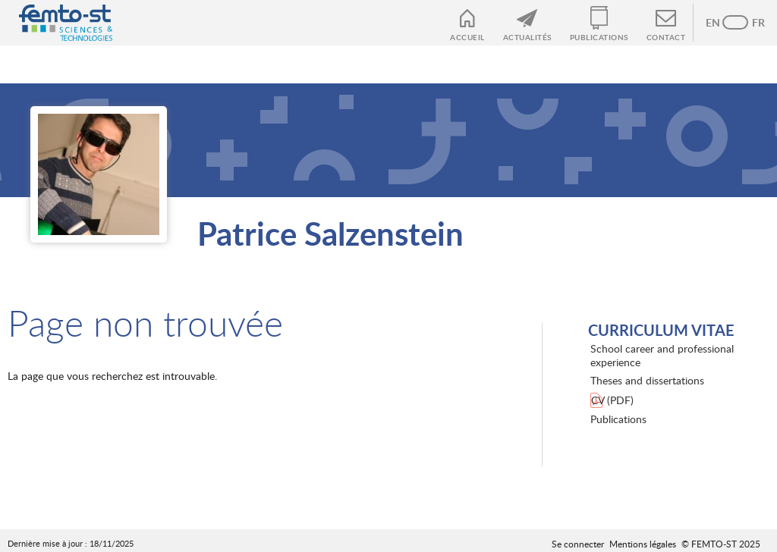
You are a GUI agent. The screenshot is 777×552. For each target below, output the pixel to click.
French (750, 22)
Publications (599, 37)
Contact (666, 37)
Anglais (720, 22)
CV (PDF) (612, 400)
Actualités (527, 37)
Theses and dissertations (647, 380)
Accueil (467, 37)
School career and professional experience (662, 355)
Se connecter (578, 544)
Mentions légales (642, 544)
